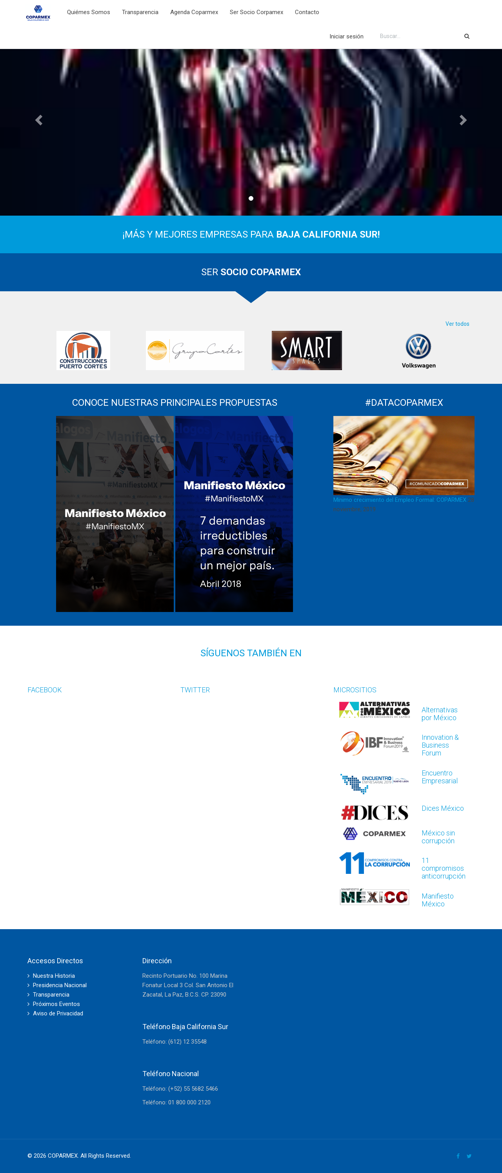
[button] (37, 118)
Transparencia (140, 12)
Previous (21, 350)
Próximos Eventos (56, 1004)
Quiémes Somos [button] (88, 12)
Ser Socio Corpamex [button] (256, 12)
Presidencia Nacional (60, 985)
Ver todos (457, 324)
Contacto (307, 12)
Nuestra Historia (54, 975)
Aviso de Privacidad (58, 1013)
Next (480, 350)
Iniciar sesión (346, 36)
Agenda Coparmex (194, 12)
